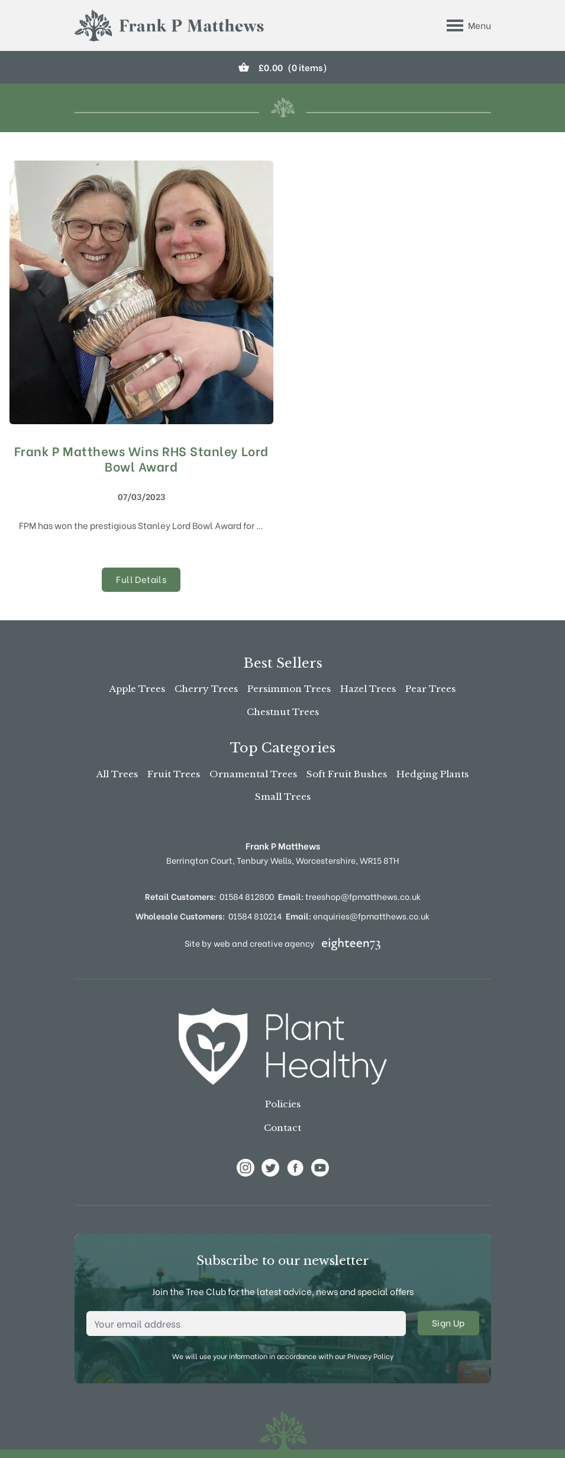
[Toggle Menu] (469, 25)
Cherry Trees (206, 688)
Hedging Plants (432, 774)
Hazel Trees (368, 688)
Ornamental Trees (253, 774)
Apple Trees (137, 688)
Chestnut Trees (283, 711)
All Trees (117, 774)
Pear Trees (430, 688)
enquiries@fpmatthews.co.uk (358, 915)
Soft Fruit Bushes (346, 774)
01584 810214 (255, 915)
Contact (282, 1127)
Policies (283, 1104)
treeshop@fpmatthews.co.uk (349, 896)
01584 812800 (246, 896)
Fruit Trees (173, 774)
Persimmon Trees (289, 688)
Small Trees (283, 796)
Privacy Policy (370, 1356)
